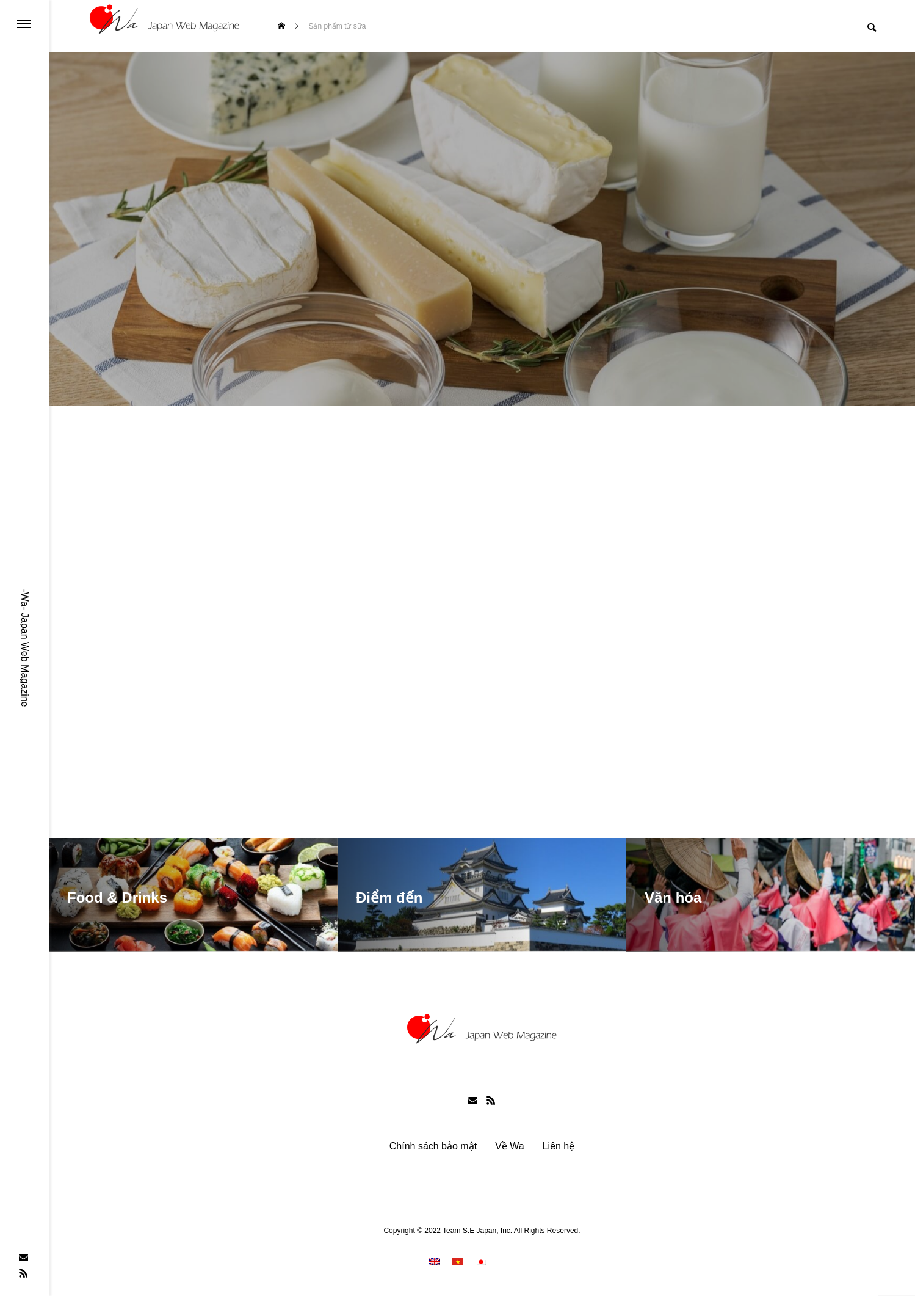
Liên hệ (559, 1149)
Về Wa (509, 1149)
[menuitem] (434, 1264)
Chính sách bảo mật (433, 1149)
